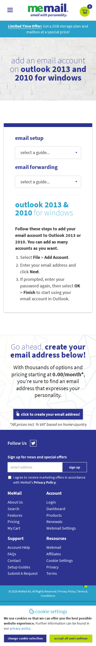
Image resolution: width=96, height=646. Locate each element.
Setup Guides (19, 566)
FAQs (12, 553)
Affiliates (53, 553)
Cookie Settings (59, 560)
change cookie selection (25, 638)
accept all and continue (71, 638)
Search (13, 508)
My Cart (14, 528)
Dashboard (55, 508)
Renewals (54, 521)
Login (51, 502)
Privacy (52, 566)
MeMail (22, 591)
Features (15, 515)
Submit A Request (23, 573)
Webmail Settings (61, 528)
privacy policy (20, 628)
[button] (85, 12)
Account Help (19, 547)
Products (54, 515)
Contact (14, 560)
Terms (51, 573)
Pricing (13, 521)
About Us (15, 502)
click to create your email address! (48, 414)
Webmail (53, 547)
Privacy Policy (67, 591)
